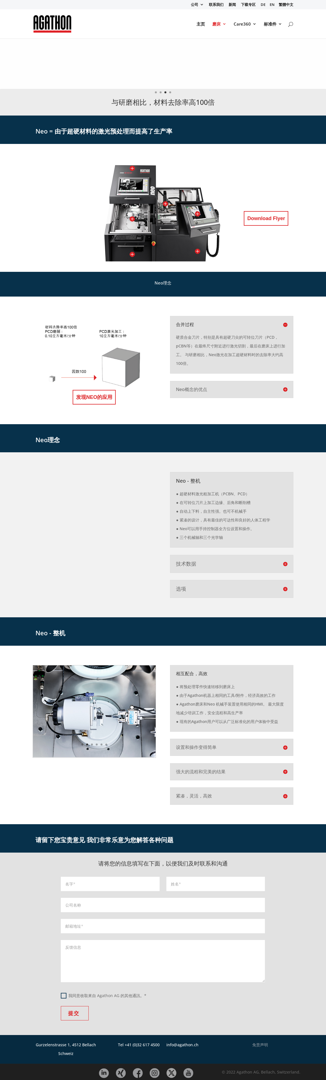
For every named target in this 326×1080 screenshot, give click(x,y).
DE (263, 5)
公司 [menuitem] (194, 5)
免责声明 (260, 1044)
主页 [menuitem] (201, 24)
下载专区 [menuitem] (248, 5)
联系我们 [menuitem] (216, 5)
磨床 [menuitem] (216, 24)
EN (272, 5)
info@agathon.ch (182, 1044)
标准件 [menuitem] (270, 24)
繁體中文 (286, 5)
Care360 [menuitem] (242, 24)
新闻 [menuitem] (232, 5)
